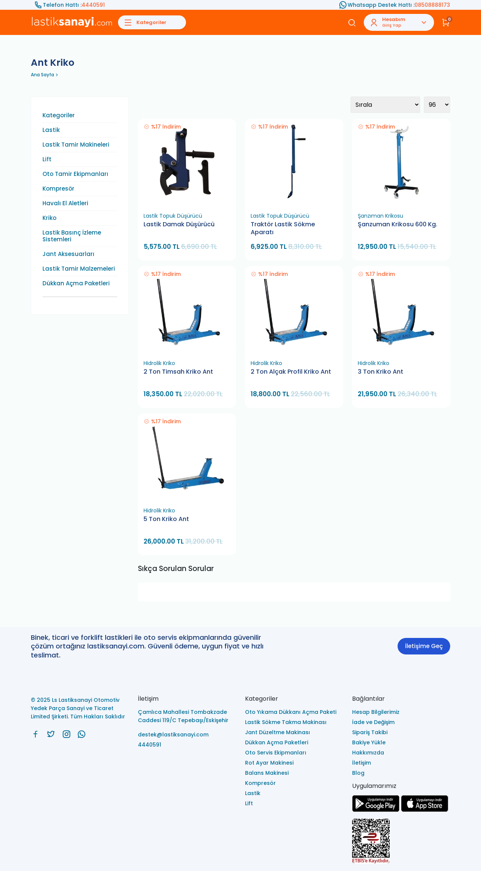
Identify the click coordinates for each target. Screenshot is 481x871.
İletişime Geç (424, 646)
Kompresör (58, 188)
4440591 (93, 5)
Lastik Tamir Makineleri (75, 144)
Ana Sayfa (42, 74)
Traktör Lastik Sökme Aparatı (283, 228)
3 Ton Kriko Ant (380, 372)
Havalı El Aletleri (65, 203)
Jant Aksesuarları (68, 254)
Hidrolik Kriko (159, 363)
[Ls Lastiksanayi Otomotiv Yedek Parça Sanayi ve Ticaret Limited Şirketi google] (375, 810)
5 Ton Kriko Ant (166, 519)
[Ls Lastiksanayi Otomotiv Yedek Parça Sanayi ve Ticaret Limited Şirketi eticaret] (401, 842)
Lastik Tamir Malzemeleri (78, 268)
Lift (46, 159)
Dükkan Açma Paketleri (76, 283)
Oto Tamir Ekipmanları (75, 174)
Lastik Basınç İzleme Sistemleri (71, 236)
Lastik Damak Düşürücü (179, 224)
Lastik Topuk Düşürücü (173, 216)
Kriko (49, 218)
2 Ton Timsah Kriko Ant (178, 372)
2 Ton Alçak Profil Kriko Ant (291, 372)
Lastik (51, 130)
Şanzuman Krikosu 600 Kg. (397, 224)
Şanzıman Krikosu (380, 216)
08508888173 (432, 5)
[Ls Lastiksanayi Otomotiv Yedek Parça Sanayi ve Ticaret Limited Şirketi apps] (424, 810)
